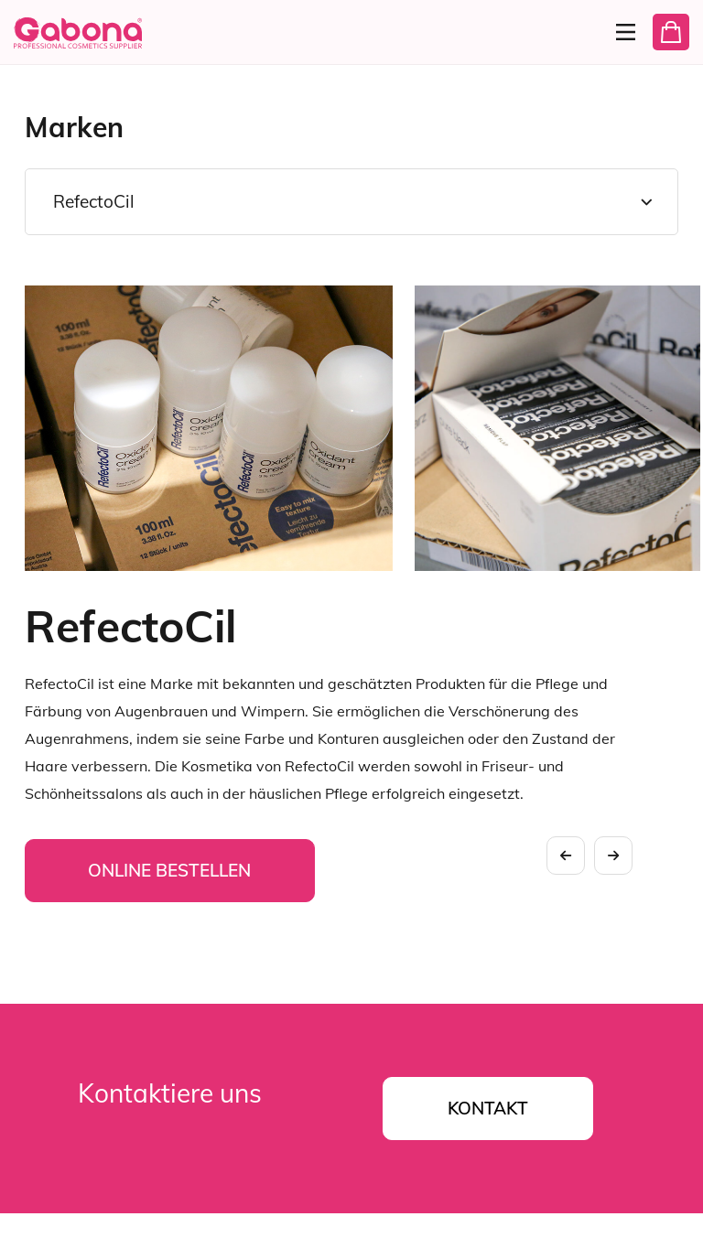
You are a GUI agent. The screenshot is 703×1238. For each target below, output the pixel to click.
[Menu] (618, 32)
